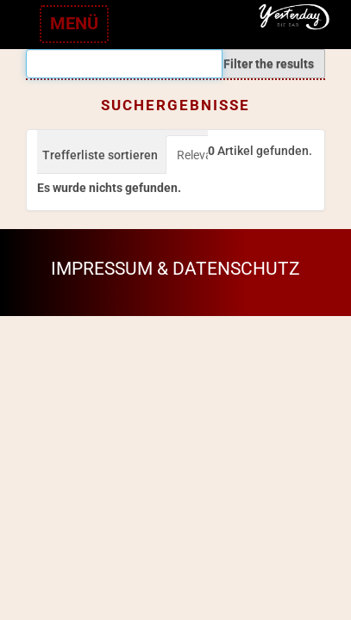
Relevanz (201, 155)
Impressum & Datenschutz (175, 268)
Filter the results (268, 64)
